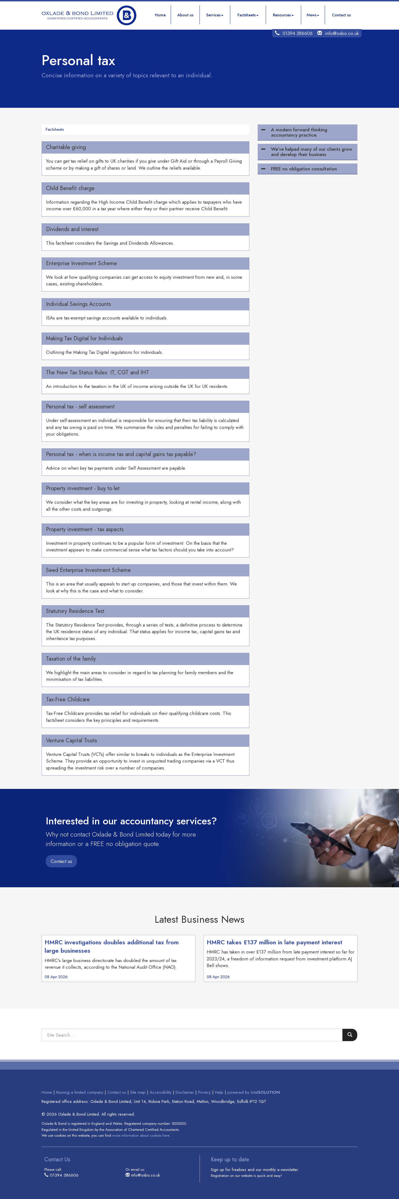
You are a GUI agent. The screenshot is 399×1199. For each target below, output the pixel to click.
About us (185, 15)
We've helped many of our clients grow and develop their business (311, 152)
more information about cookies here (140, 1135)
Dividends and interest (72, 229)
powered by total (253, 1092)
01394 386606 (298, 33)
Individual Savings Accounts (78, 304)
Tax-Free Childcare (68, 700)
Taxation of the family (71, 659)
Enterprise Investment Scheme (81, 263)
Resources (283, 15)
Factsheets (248, 15)
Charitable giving (66, 147)
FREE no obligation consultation (304, 168)
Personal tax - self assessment (80, 407)
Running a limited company (79, 1092)
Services (214, 15)
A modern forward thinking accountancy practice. (299, 132)
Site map (137, 1092)
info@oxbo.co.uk (342, 33)
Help (219, 1092)
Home (160, 15)
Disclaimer (185, 1092)
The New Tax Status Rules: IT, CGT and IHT (97, 373)
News (313, 15)
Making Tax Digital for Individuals (84, 338)
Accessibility (161, 1092)
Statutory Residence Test (75, 611)
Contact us (341, 15)
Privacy (204, 1092)
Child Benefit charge (70, 188)
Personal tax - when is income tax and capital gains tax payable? (121, 454)
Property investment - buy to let (83, 488)
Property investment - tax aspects (85, 529)
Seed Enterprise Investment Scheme (88, 570)
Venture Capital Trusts (71, 741)
